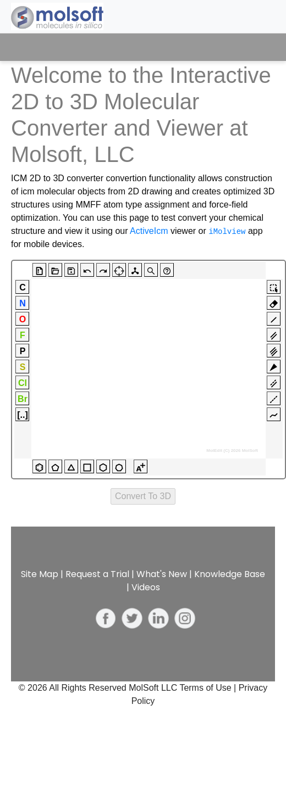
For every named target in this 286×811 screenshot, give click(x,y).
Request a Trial (97, 574)
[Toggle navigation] (256, 47)
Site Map (39, 574)
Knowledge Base (229, 574)
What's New (161, 574)
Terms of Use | (208, 687)
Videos (145, 587)
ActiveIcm (149, 231)
